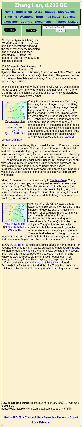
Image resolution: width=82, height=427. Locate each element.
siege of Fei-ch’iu (47, 262)
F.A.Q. (17, 417)
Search (49, 417)
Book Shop (24, 11)
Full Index (53, 16)
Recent (62, 417)
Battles (50, 11)
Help (7, 417)
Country (26, 21)
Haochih (30, 250)
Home (9, 11)
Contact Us (33, 417)
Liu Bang (19, 244)
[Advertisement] (61, 52)
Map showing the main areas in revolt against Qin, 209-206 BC (15, 122)
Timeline (11, 16)
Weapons (26, 16)
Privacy (44, 422)
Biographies (67, 11)
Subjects (69, 16)
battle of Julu (58, 180)
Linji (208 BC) (44, 92)
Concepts (11, 21)
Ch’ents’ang (72, 247)
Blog (39, 16)
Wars (38, 11)
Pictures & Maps (66, 21)
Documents (43, 21)
